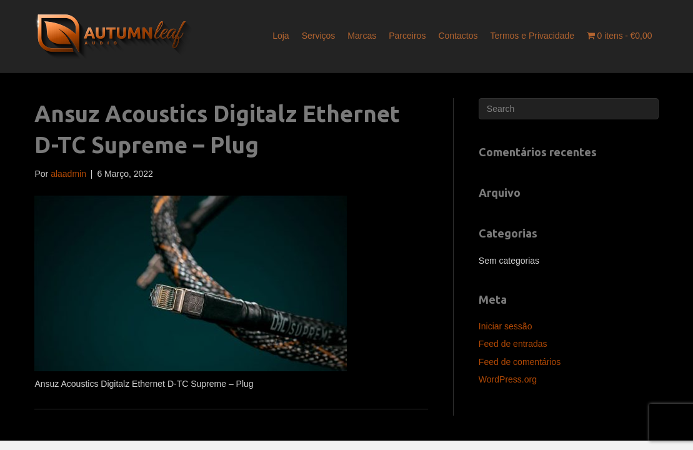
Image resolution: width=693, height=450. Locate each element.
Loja (280, 36)
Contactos (457, 36)
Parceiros (407, 36)
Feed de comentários (520, 362)
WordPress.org (508, 379)
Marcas (361, 36)
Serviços (319, 36)
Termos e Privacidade (532, 36)
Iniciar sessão (505, 326)
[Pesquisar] (569, 108)
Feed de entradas (513, 344)
